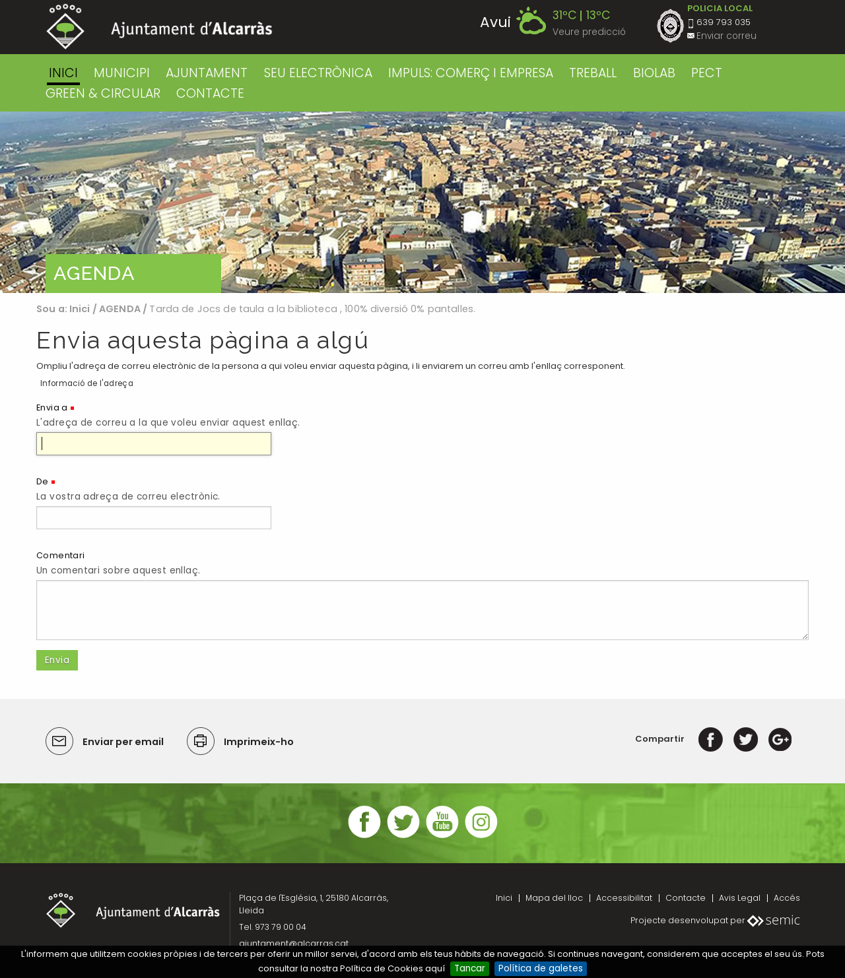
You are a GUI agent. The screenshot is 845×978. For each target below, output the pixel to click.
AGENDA (120, 308)
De (42, 481)
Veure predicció (589, 32)
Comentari (60, 555)
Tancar (469, 968)
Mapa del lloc (554, 897)
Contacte (685, 897)
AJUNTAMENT (207, 73)
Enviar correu (726, 36)
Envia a (52, 407)
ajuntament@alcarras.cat (294, 943)
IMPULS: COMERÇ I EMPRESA (470, 73)
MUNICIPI (122, 73)
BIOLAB (654, 73)
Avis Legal (739, 897)
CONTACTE (210, 93)
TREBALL (593, 73)
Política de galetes (540, 968)
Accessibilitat (624, 897)
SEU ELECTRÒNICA (318, 73)
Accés (787, 897)
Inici (63, 73)
